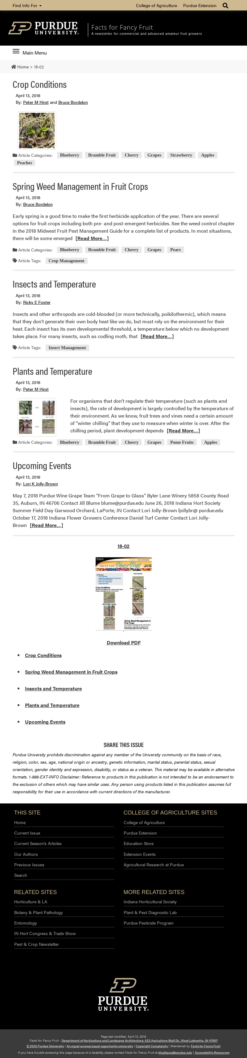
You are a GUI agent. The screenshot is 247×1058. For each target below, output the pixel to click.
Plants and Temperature (52, 371)
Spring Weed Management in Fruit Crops (80, 186)
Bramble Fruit (102, 155)
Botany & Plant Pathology (38, 912)
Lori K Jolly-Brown (40, 483)
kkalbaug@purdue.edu (175, 1052)
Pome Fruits (182, 442)
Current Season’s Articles (38, 843)
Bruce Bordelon (73, 102)
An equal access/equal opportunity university (100, 1046)
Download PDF (124, 642)
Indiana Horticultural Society (150, 901)
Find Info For (27, 5)
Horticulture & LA (30, 901)
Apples (207, 155)
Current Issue (27, 833)
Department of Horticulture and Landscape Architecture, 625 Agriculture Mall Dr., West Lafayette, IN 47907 (140, 1040)
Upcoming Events (42, 465)
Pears (175, 249)
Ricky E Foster (37, 302)
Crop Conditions (40, 84)
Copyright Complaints (152, 1046)
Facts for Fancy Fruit (122, 27)
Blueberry (69, 155)
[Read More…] (92, 238)
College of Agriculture (156, 5)
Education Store (139, 843)
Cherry (131, 155)
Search (20, 875)
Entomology (25, 923)
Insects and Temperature (54, 283)
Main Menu (30, 52)
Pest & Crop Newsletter (36, 944)
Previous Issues (29, 864)
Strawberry (181, 155)
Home (20, 822)
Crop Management (66, 260)
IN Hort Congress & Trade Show (45, 933)
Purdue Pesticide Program (149, 923)
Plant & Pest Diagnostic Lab (150, 912)
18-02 (123, 545)
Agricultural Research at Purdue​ (154, 864)
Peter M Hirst (36, 102)
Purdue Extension (199, 5)
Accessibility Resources (212, 1052)
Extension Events (140, 854)
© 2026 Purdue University (45, 1046)
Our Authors (26, 854)
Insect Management (67, 347)
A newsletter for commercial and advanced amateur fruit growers (146, 33)
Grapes (154, 155)
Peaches (24, 162)
